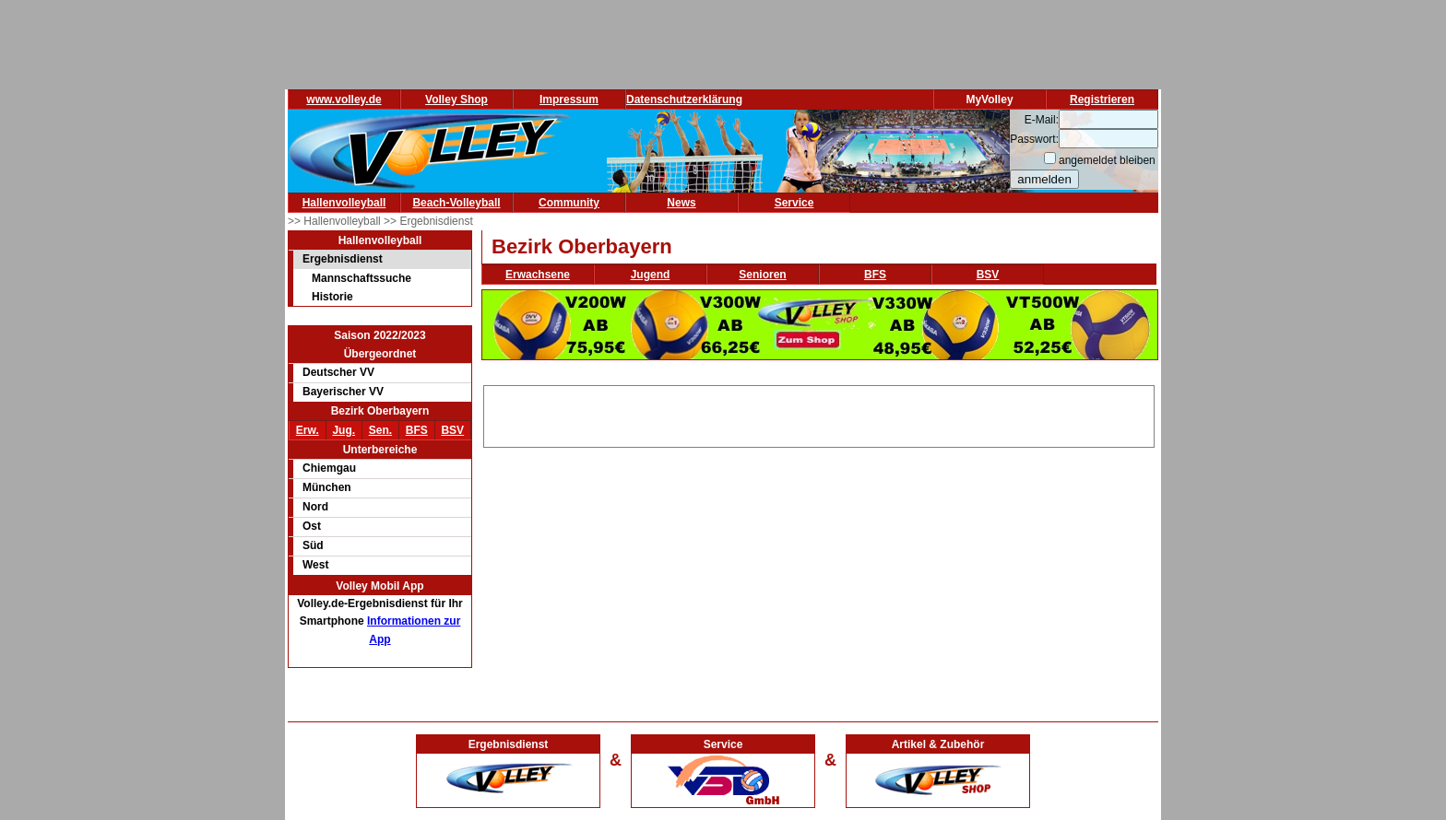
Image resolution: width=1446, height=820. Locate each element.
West (315, 564)
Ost (311, 526)
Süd (313, 545)
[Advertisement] (819, 413)
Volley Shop (456, 99)
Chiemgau (329, 468)
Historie (332, 296)
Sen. (380, 430)
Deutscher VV (338, 372)
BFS (417, 430)
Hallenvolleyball (344, 202)
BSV (452, 430)
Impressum (569, 99)
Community (569, 202)
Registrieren (1102, 99)
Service (794, 202)
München (326, 487)
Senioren (762, 274)
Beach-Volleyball (456, 202)
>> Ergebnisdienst (428, 221)
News (681, 202)
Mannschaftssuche (361, 278)
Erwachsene (537, 274)
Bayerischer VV (343, 391)
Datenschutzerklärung (684, 99)
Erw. (307, 430)
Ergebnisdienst (342, 258)
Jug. (343, 430)
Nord (315, 506)
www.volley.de (343, 99)
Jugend (650, 274)
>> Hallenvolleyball (336, 221)
